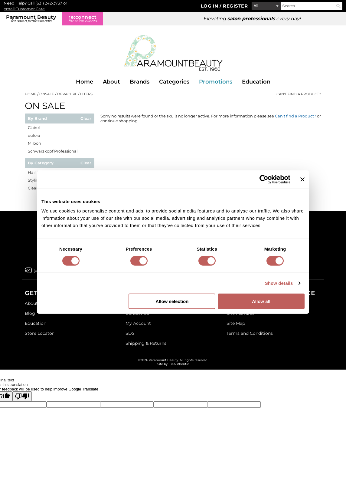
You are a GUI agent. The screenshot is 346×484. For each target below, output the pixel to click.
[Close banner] (302, 179)
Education (256, 81)
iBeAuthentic (178, 364)
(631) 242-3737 (48, 3)
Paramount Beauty (31, 18)
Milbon (34, 143)
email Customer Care (24, 8)
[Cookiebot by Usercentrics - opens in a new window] (263, 179)
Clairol (34, 127)
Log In (210, 6)
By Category (41, 163)
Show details (279, 282)
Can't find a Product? (298, 94)
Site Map (236, 323)
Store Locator (39, 333)
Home (84, 81)
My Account (138, 323)
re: (82, 18)
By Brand (37, 119)
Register (235, 6)
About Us (34, 303)
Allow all (261, 301)
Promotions (215, 81)
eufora (34, 135)
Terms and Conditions (250, 333)
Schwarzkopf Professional (52, 151)
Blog (30, 313)
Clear (85, 119)
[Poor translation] (22, 396)
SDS (130, 333)
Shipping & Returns (146, 343)
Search (338, 6)
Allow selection (171, 301)
